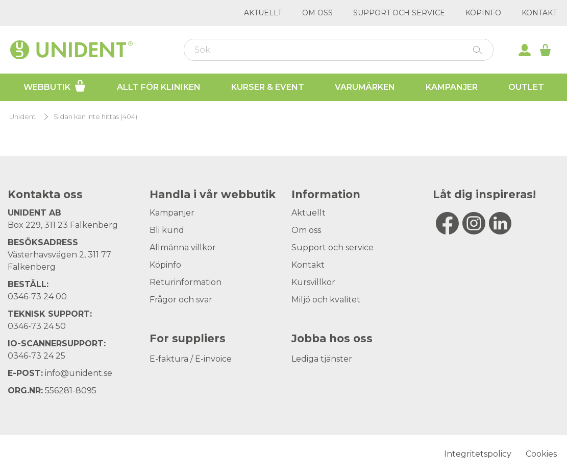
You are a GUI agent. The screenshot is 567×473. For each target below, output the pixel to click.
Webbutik (54, 86)
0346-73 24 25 (36, 356)
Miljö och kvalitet (325, 299)
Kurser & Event (267, 87)
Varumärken (365, 87)
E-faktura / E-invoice (191, 359)
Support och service (399, 12)
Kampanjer (452, 87)
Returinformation (185, 282)
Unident (22, 116)
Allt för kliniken (159, 87)
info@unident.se (78, 373)
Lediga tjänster (321, 359)
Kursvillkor (313, 282)
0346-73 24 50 (37, 326)
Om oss (317, 12)
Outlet (526, 87)
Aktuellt (263, 12)
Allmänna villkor (183, 247)
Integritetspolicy (477, 454)
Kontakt (539, 12)
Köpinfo (483, 12)
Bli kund (167, 230)
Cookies (541, 454)
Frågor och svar (181, 299)
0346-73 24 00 (37, 296)
